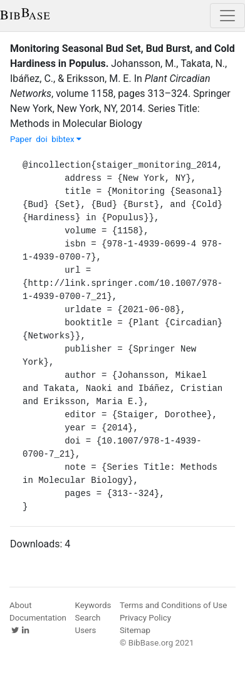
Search (88, 617)
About (20, 605)
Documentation (37, 617)
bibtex (66, 139)
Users (85, 630)
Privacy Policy (145, 617)
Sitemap (135, 630)
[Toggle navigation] (227, 15)
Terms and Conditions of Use (173, 605)
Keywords (93, 605)
